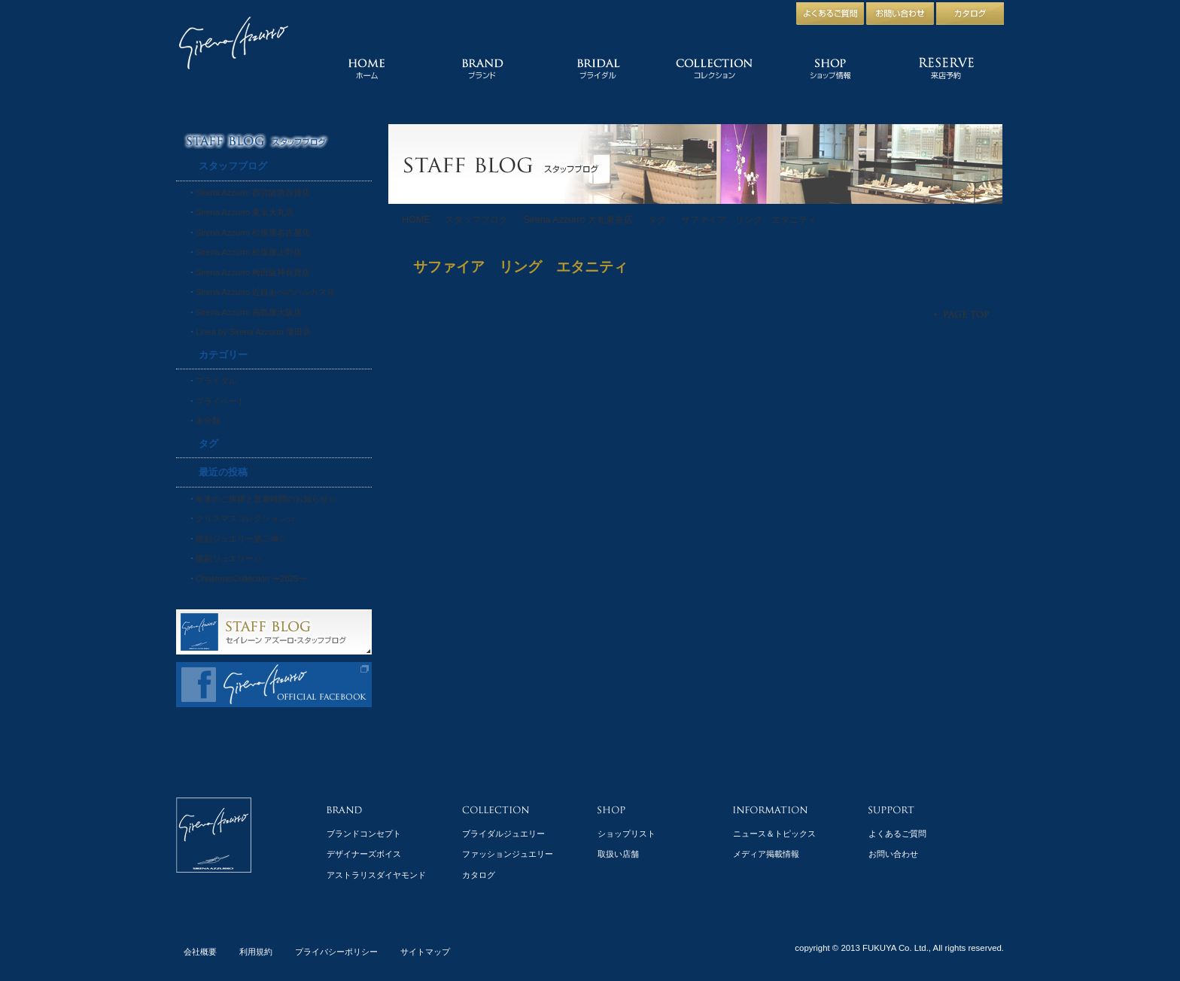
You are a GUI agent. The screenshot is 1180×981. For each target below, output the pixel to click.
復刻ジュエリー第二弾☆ (241, 538)
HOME (416, 219)
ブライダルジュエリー (503, 833)
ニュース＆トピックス (774, 833)
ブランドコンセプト (364, 833)
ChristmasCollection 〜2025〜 (251, 578)
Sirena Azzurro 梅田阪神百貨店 (253, 272)
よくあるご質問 (897, 833)
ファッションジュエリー (507, 853)
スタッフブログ (476, 219)
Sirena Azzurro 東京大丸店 (244, 212)
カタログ (478, 874)
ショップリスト (626, 833)
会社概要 (200, 951)
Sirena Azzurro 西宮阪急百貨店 (253, 192)
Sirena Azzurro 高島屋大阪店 (249, 312)
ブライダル (216, 380)
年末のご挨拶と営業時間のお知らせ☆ (266, 498)
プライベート (220, 400)
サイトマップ (425, 951)
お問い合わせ (893, 853)
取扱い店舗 (618, 853)
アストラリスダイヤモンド (376, 874)
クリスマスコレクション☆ (245, 518)
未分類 (208, 420)
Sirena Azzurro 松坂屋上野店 (249, 252)
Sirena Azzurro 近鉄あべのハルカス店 (265, 291)
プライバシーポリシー (336, 951)
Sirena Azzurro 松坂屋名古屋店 (253, 232)
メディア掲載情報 (766, 853)
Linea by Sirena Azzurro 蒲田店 (253, 331)
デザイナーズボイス (364, 853)
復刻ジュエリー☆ (229, 558)
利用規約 (255, 951)
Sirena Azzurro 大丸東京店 (577, 219)
